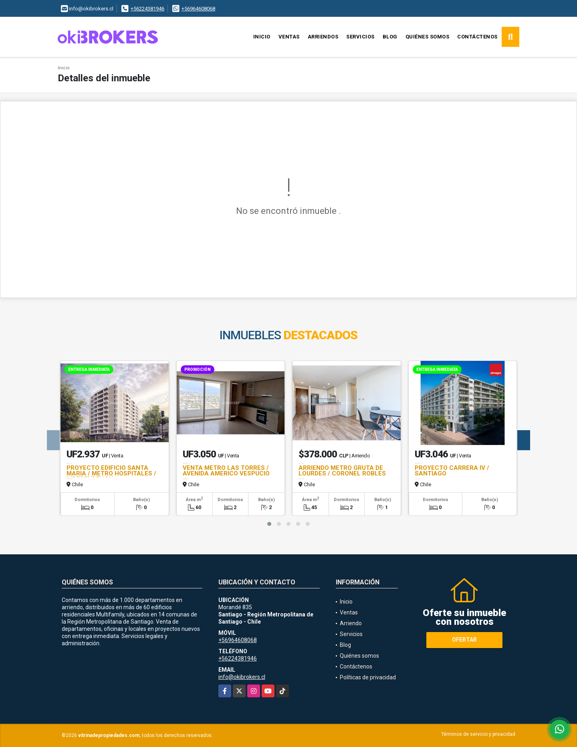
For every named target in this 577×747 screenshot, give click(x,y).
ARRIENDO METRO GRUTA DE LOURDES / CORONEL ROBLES (342, 470)
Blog (390, 37)
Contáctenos (477, 37)
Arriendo (351, 623)
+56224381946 (147, 9)
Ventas (289, 37)
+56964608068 (198, 9)
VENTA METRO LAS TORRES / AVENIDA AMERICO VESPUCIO (226, 470)
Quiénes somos (428, 37)
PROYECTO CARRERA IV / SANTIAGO (452, 470)
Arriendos (323, 37)
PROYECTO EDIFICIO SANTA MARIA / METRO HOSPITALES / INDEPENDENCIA (111, 473)
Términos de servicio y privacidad (478, 734)
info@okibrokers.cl (241, 677)
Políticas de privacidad (368, 677)
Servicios (360, 37)
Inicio (261, 37)
